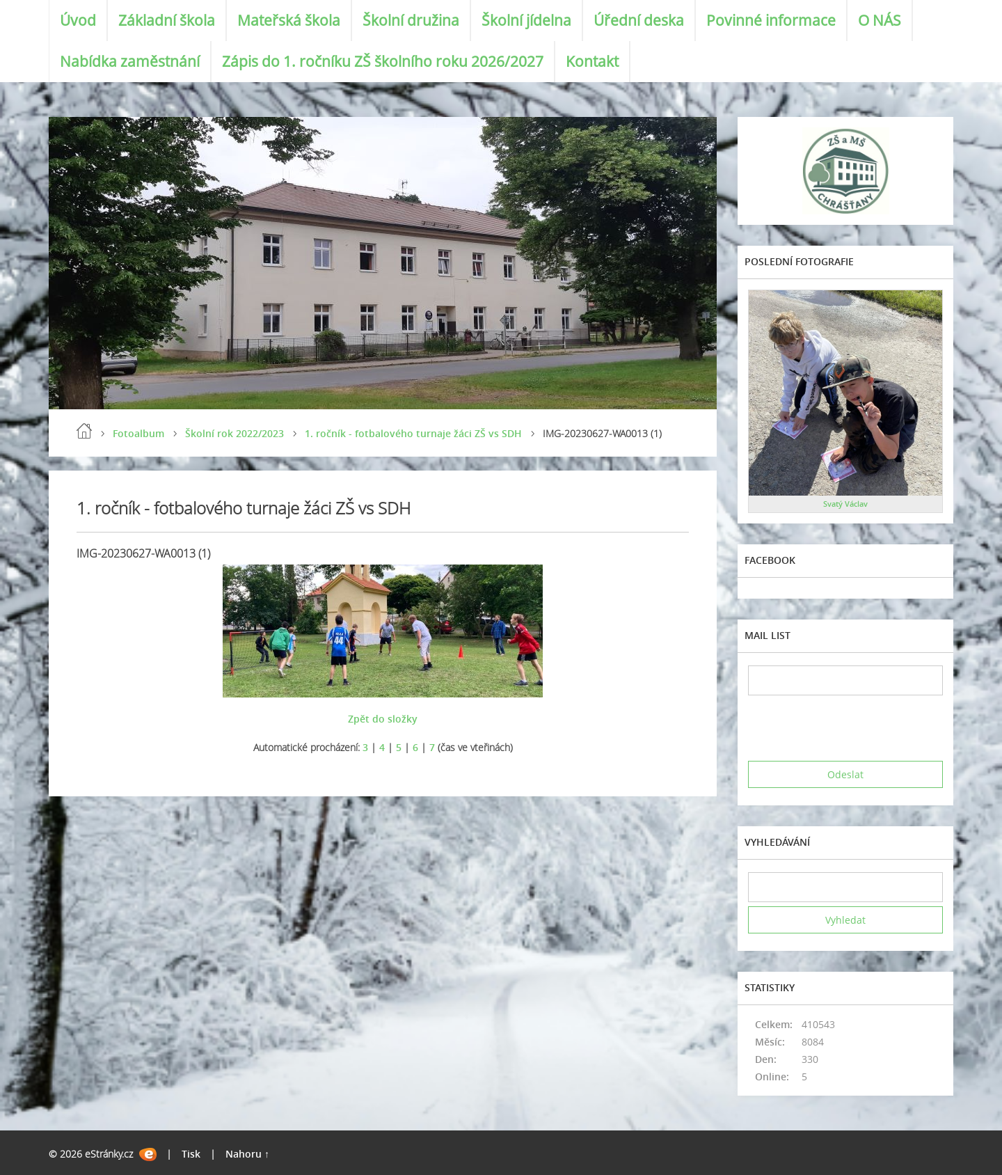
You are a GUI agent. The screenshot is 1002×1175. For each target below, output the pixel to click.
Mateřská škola (288, 20)
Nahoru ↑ (247, 1153)
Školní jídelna (526, 20)
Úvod (78, 20)
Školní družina (411, 20)
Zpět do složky (383, 718)
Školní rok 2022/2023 (234, 433)
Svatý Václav (845, 503)
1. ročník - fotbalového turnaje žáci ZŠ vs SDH (413, 433)
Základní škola (166, 20)
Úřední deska (639, 20)
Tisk (191, 1153)
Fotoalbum (138, 433)
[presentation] (854, 728)
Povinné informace (771, 20)
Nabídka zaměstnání (130, 61)
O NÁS (879, 20)
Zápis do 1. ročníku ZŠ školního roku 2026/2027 (382, 61)
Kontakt (592, 61)
